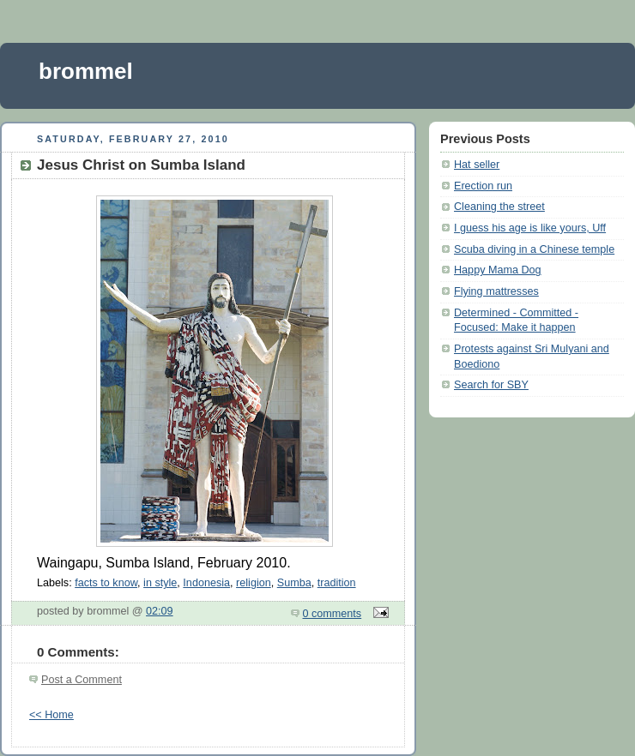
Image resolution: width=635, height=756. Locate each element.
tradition (337, 583)
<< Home (51, 715)
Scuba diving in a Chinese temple (534, 249)
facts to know (106, 583)
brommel (86, 71)
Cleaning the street (499, 207)
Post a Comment (81, 680)
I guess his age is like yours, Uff (530, 228)
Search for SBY (491, 385)
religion (253, 583)
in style (160, 583)
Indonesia (206, 583)
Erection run (483, 186)
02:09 (159, 611)
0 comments (332, 614)
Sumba (294, 583)
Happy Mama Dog (497, 270)
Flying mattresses (496, 291)
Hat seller (476, 165)
